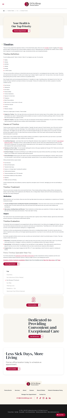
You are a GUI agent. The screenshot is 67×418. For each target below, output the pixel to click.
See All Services (34, 336)
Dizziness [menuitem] (9, 274)
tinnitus (61, 47)
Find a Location (12, 368)
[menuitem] (8, 390)
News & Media (41, 390)
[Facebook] (37, 398)
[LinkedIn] (50, 398)
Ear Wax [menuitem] (9, 283)
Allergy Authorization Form (53, 412)
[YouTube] (46, 398)
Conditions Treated (10, 10)
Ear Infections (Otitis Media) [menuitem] (15, 277)
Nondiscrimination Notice (41, 412)
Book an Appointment (20, 30)
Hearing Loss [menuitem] (10, 285)
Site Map (16, 412)
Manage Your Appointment (28, 394)
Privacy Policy (11, 412)
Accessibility (22, 412)
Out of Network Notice (30, 412)
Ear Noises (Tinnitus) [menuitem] (13, 280)
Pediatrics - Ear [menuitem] (11, 288)
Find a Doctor (8, 390)
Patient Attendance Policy (55, 390)
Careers (31, 390)
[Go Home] (4, 10)
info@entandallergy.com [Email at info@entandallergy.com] (24, 398)
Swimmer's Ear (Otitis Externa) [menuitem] (16, 291)
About (24, 390)
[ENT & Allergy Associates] (33, 4)
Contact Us (42, 394)
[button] (3, 4)
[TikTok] (40, 398)
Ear (17, 10)
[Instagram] (43, 398)
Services (17, 390)
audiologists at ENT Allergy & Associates (25, 255)
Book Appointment (10, 264)
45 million (46, 47)
